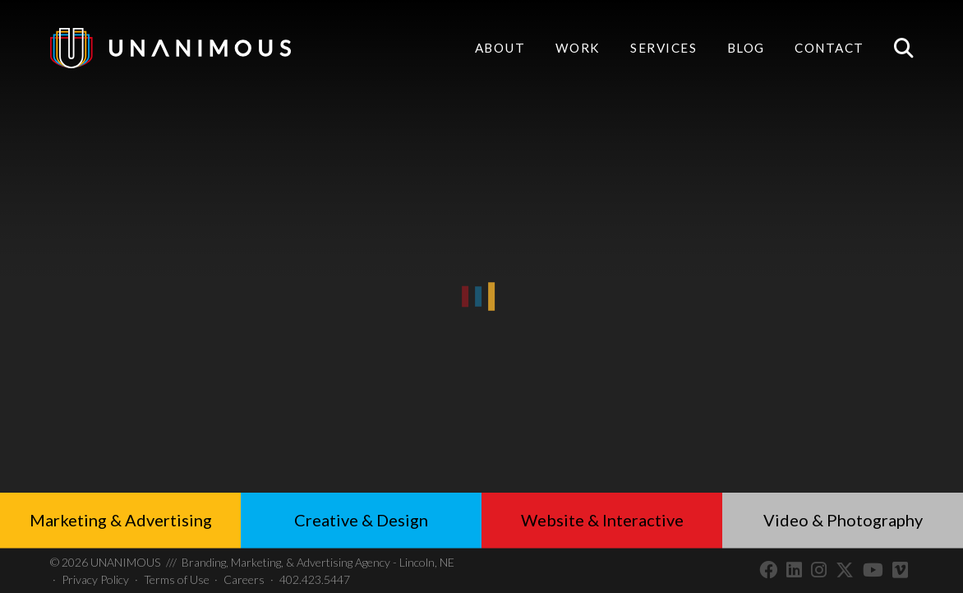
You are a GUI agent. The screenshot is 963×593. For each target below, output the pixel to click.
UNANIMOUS (105, 562)
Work (578, 47)
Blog (746, 47)
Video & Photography (843, 520)
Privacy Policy (95, 579)
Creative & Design (361, 520)
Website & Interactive (602, 520)
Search (903, 48)
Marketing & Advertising (121, 520)
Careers (244, 579)
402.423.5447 (314, 579)
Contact (829, 49)
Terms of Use (177, 579)
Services (663, 49)
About (500, 47)
